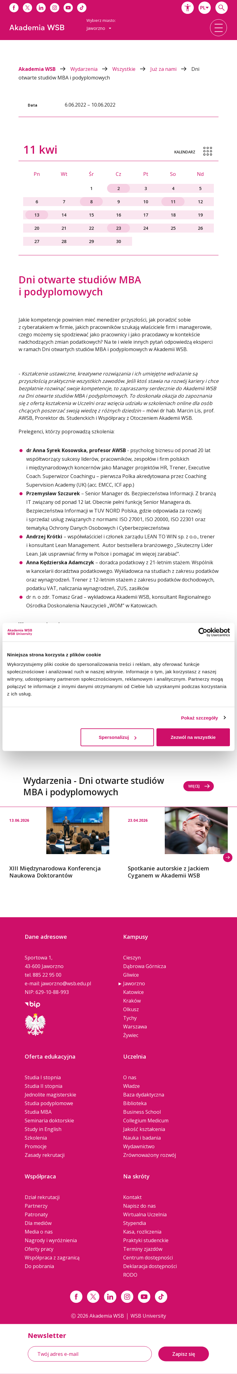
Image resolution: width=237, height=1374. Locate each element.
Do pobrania (39, 1266)
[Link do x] (27, 7)
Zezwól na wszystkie (193, 737)
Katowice (133, 992)
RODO (130, 1274)
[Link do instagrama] (54, 7)
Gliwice (131, 974)
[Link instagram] (127, 1297)
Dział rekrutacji (42, 1197)
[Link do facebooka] (14, 7)
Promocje (36, 1146)
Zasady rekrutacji (44, 1155)
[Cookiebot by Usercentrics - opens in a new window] (203, 632)
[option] (59, 843)
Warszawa (135, 1026)
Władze (131, 1086)
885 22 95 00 (47, 974)
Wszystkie (131, 69)
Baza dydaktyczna (143, 1094)
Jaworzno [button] (98, 28)
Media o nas (39, 1231)
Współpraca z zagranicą (52, 1257)
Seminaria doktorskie (49, 1120)
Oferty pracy (39, 1249)
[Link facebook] (76, 1297)
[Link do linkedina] (41, 7)
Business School (142, 1112)
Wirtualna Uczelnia (145, 1214)
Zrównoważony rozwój (149, 1155)
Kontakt (132, 1197)
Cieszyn (132, 957)
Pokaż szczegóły (199, 717)
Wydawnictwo (139, 1146)
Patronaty (36, 1214)
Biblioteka (135, 1103)
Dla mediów (38, 1223)
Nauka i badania (142, 1137)
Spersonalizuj (117, 737)
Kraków (132, 1000)
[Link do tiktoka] (81, 7)
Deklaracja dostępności (150, 1266)
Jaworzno (134, 983)
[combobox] (204, 8)
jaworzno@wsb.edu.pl (66, 983)
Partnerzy (36, 1205)
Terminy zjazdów (142, 1249)
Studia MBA (38, 1112)
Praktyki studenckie (145, 1240)
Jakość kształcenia (144, 1129)
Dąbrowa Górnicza (144, 966)
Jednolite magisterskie (50, 1094)
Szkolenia (36, 1137)
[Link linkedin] (110, 1297)
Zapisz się (183, 1354)
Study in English (43, 1129)
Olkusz (131, 1009)
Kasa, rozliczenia (142, 1231)
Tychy (130, 1018)
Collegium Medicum (145, 1120)
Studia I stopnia (43, 1077)
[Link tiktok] (161, 1297)
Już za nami (170, 69)
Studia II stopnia (43, 1086)
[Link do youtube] (68, 7)
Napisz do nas (139, 1205)
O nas (129, 1077)
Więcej (199, 786)
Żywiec (130, 1035)
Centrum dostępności (148, 1257)
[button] (187, 8)
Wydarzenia (91, 69)
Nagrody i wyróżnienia (51, 1240)
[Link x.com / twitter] (93, 1297)
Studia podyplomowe (49, 1103)
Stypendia (134, 1223)
